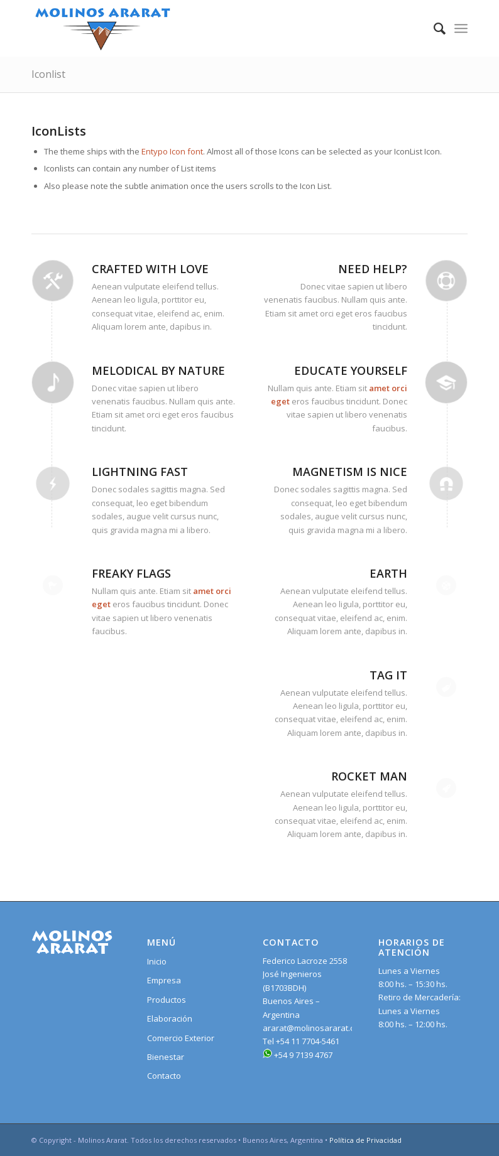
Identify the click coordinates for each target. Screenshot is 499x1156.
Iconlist (48, 74)
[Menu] (461, 28)
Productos (166, 999)
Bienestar (165, 1056)
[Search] (433, 28)
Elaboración (169, 1018)
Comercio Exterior (180, 1038)
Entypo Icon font (172, 151)
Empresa (164, 980)
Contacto (164, 1075)
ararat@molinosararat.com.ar (319, 1028)
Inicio (157, 961)
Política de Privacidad (365, 1140)
